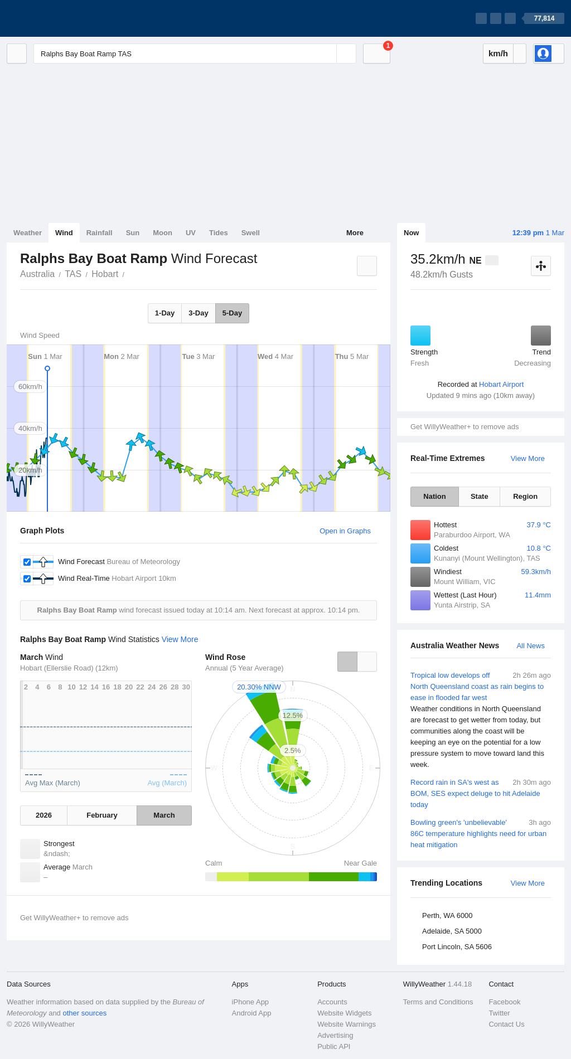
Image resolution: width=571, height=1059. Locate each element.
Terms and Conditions (438, 1002)
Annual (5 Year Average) (244, 668)
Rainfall (99, 233)
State (479, 496)
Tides (218, 233)
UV (191, 233)
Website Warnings (346, 1024)
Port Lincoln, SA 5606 (457, 947)
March (164, 815)
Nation (434, 496)
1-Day (165, 313)
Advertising (335, 1035)
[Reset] (326, 53)
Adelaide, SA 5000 (452, 931)
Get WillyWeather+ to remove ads (464, 426)
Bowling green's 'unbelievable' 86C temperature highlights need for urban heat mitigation (480, 833)
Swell (250, 233)
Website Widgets (344, 1013)
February (102, 815)
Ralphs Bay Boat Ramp (130, 273)
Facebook (504, 1002)
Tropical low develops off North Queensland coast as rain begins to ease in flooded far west (480, 720)
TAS (73, 274)
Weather (27, 233)
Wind (64, 233)
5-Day (232, 313)
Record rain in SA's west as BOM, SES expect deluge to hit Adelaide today (480, 793)
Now (411, 233)
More (355, 233)
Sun (133, 233)
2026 (44, 815)
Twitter (499, 1013)
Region (525, 496)
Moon (162, 233)
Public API (333, 1046)
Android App (252, 1013)
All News (530, 646)
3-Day (198, 313)
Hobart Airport (501, 384)
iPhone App (250, 1002)
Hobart (104, 274)
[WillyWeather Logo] (59, 18)
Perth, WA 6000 (447, 915)
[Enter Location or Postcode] (194, 53)
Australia (37, 274)
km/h (498, 53)
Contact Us (506, 1024)
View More (528, 458)
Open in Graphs (345, 531)
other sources (84, 1013)
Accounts (332, 1002)
